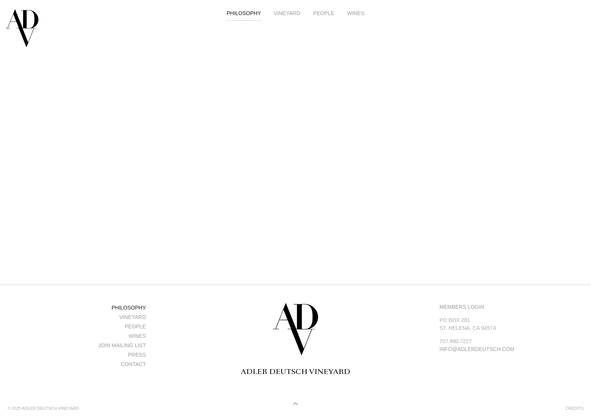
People (323, 13)
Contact (133, 364)
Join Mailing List (122, 345)
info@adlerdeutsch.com (476, 349)
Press (137, 355)
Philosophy (244, 13)
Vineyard (287, 13)
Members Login (461, 307)
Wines (355, 13)
